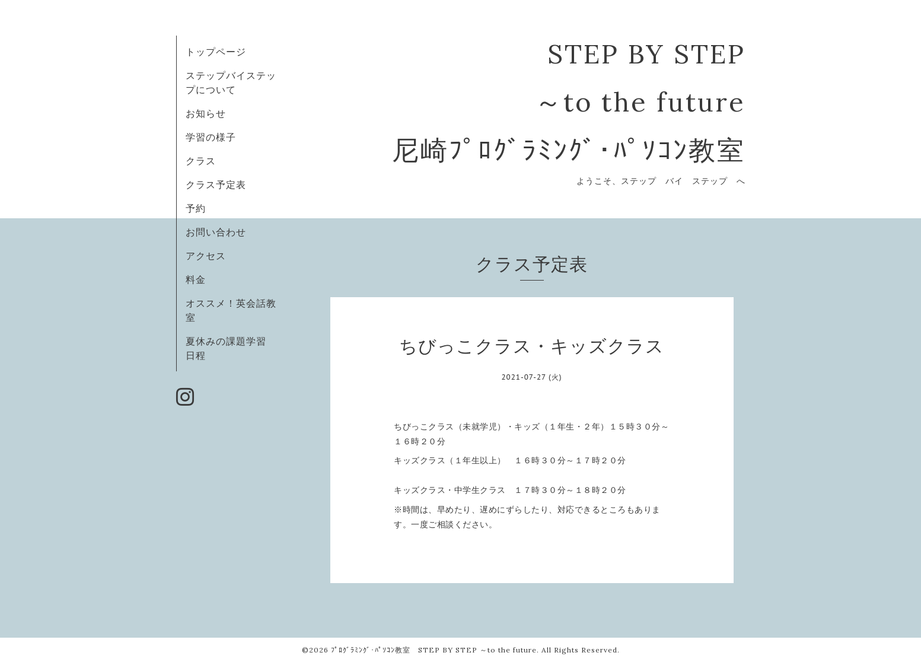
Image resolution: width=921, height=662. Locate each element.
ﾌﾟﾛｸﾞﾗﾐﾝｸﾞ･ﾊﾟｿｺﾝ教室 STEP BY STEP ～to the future (434, 649)
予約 (196, 208)
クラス (201, 161)
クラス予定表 (216, 184)
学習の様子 (211, 137)
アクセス (206, 256)
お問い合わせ (216, 232)
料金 (196, 279)
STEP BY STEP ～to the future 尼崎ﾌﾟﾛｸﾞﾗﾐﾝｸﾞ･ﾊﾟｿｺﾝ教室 (568, 102)
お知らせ (206, 113)
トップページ (216, 52)
